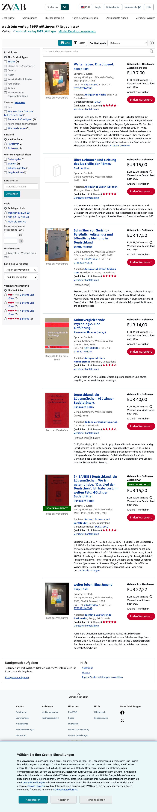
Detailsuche (8, 17)
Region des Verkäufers (17, 269)
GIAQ (98, 101)
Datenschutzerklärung (78, 729)
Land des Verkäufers (16, 277)
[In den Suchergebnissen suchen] (99, 51)
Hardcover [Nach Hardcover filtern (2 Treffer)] (13, 143)
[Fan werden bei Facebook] (122, 713)
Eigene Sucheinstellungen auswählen (102, 676)
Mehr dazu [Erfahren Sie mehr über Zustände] (20, 102)
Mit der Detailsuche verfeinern (77, 31)
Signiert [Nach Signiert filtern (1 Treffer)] (12, 163)
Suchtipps (87, 667)
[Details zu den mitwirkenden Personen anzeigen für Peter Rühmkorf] (84, 406)
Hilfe (148, 7)
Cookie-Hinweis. (36, 785)
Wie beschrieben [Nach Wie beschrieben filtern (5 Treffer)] (16, 128)
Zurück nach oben (78, 696)
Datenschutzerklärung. (65, 789)
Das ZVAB (72, 712)
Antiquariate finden (117, 17)
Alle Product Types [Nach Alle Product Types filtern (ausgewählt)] (16, 57)
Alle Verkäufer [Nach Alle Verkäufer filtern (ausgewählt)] (16, 290)
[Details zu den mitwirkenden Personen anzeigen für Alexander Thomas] (90, 332)
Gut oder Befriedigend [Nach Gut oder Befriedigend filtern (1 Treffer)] (20, 119)
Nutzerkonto (113, 7)
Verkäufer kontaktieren (86, 109)
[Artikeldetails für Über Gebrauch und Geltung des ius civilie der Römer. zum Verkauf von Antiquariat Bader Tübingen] (57, 170)
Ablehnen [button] (63, 799)
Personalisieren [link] (96, 799)
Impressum (73, 723)
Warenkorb (21, 735)
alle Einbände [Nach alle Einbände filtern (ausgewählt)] (13, 139)
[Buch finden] (65, 7)
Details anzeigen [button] (121, 145)
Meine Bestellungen (25, 729)
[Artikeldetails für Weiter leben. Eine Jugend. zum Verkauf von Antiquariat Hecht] (57, 78)
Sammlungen (29, 17)
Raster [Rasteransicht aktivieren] (79, 43)
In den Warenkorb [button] (141, 100)
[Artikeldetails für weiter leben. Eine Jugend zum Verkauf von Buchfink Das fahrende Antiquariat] (57, 599)
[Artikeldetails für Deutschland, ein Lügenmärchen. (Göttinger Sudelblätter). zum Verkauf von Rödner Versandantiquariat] (57, 410)
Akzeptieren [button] (33, 799)
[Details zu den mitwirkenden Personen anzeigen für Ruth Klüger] (81, 68)
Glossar (86, 672)
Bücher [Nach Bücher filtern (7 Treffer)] (11, 61)
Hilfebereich (99, 712)
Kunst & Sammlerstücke (85, 17)
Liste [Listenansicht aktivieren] (65, 43)
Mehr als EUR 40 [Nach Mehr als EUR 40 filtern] (15, 221)
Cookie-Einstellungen (33, 782)
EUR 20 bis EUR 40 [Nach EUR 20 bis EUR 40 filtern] (16, 217)
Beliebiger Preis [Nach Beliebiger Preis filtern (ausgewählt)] (14, 208)
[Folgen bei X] (122, 720)
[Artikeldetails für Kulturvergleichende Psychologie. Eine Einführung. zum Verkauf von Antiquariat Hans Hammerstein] (57, 335)
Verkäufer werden (145, 17)
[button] (151, 51)
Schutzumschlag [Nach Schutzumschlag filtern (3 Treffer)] (16, 168)
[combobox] (53, 7)
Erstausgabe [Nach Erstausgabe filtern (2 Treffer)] (14, 159)
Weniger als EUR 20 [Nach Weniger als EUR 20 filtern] (17, 212)
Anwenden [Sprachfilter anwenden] (12, 193)
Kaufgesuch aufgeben (17, 677)
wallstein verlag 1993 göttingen (36, 31)
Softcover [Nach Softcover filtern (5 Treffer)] (13, 148)
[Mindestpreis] (10, 234)
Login (98, 7)
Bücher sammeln (54, 17)
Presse (71, 718)
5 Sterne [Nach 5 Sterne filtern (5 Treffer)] (20, 318)
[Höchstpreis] (10, 241)
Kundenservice (101, 718)
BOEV (98, 526)
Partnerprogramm (50, 718)
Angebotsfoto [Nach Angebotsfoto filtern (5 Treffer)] (15, 172)
